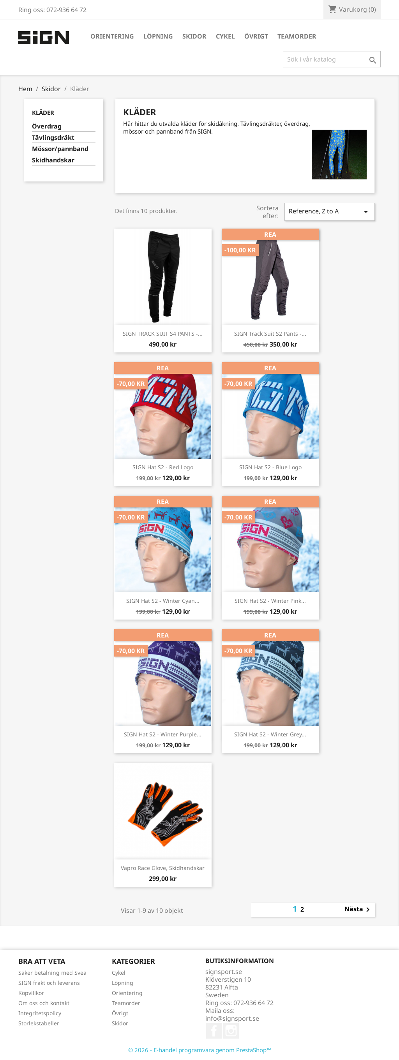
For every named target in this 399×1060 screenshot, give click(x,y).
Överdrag (47, 126)
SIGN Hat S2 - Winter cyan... (163, 600)
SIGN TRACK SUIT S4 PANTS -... (163, 333)
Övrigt (256, 36)
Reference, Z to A (330, 212)
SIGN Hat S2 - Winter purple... (162, 734)
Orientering (112, 36)
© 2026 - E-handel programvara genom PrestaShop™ (199, 1050)
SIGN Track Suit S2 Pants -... (270, 333)
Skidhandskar (53, 160)
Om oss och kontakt (43, 1003)
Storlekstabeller (38, 1023)
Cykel (225, 36)
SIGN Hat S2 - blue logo (270, 467)
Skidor (194, 36)
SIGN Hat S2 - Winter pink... (270, 600)
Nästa (358, 909)
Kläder (43, 112)
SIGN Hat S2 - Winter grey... (270, 734)
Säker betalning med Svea (52, 972)
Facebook (214, 1031)
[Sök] (332, 59)
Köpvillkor (31, 993)
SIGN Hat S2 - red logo (162, 467)
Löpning (158, 36)
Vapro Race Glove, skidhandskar (163, 868)
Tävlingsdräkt (53, 138)
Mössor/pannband (60, 149)
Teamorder (296, 36)
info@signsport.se (232, 1018)
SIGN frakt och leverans (49, 982)
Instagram (231, 1031)
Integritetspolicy (39, 1013)
